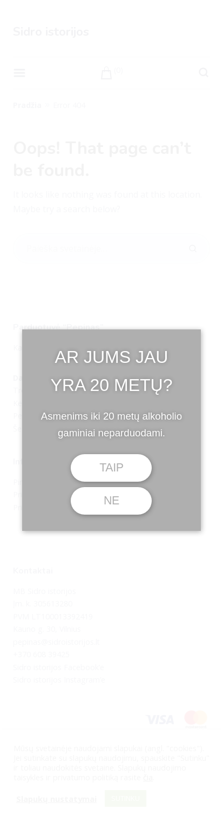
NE (111, 500)
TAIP (111, 467)
